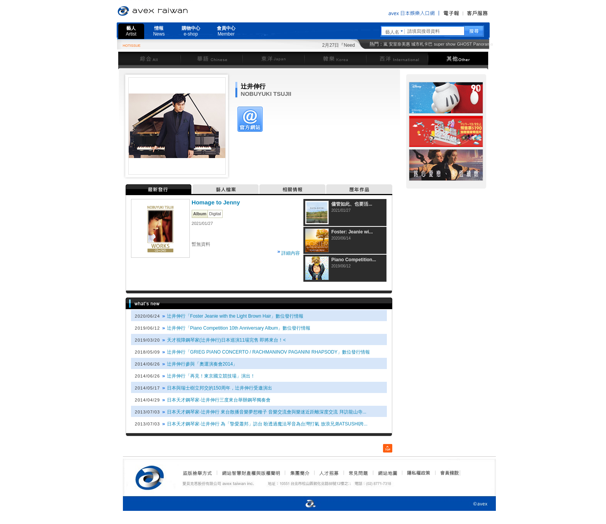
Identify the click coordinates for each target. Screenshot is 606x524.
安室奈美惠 (399, 44)
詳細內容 (290, 253)
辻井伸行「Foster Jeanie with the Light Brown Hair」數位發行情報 (235, 316)
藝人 (131, 31)
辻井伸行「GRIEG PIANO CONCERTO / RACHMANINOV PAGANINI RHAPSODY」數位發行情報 (268, 352)
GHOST (464, 44)
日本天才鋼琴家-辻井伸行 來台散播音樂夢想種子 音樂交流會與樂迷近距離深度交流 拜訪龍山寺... (266, 412)
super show (445, 44)
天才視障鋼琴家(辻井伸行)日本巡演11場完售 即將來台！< (226, 340)
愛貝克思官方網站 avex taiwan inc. (174, 11)
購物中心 (191, 31)
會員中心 (226, 31)
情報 (159, 31)
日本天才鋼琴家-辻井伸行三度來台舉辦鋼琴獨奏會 (219, 400)
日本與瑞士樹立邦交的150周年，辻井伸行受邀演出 (219, 388)
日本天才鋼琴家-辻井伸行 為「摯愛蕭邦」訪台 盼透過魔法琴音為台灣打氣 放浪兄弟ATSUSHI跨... (267, 424)
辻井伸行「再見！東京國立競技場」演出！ (211, 376)
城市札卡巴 (421, 44)
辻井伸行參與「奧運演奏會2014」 (202, 364)
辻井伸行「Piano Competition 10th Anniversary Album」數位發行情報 (238, 328)
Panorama (483, 44)
